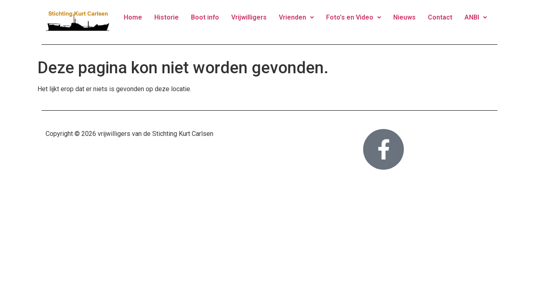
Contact (440, 17)
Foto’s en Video (353, 17)
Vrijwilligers (249, 17)
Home (133, 17)
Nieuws (404, 17)
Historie (166, 17)
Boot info (205, 17)
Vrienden (296, 17)
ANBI (476, 17)
